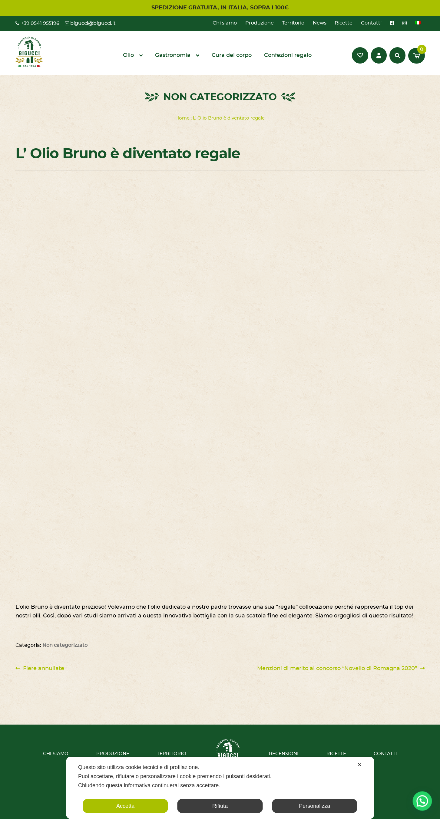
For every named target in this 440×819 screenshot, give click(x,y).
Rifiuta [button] (220, 806)
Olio (128, 55)
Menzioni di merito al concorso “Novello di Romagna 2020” (337, 668)
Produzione (259, 23)
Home (182, 118)
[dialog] (220, 788)
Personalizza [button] (314, 806)
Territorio (293, 23)
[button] (424, 806)
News (319, 23)
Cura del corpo (232, 55)
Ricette (343, 23)
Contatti (371, 23)
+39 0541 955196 (40, 23)
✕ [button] (359, 765)
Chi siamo (225, 23)
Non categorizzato (65, 645)
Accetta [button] (125, 806)
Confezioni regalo (288, 55)
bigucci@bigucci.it (93, 23)
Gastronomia (172, 55)
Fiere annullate (43, 668)
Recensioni (284, 754)
